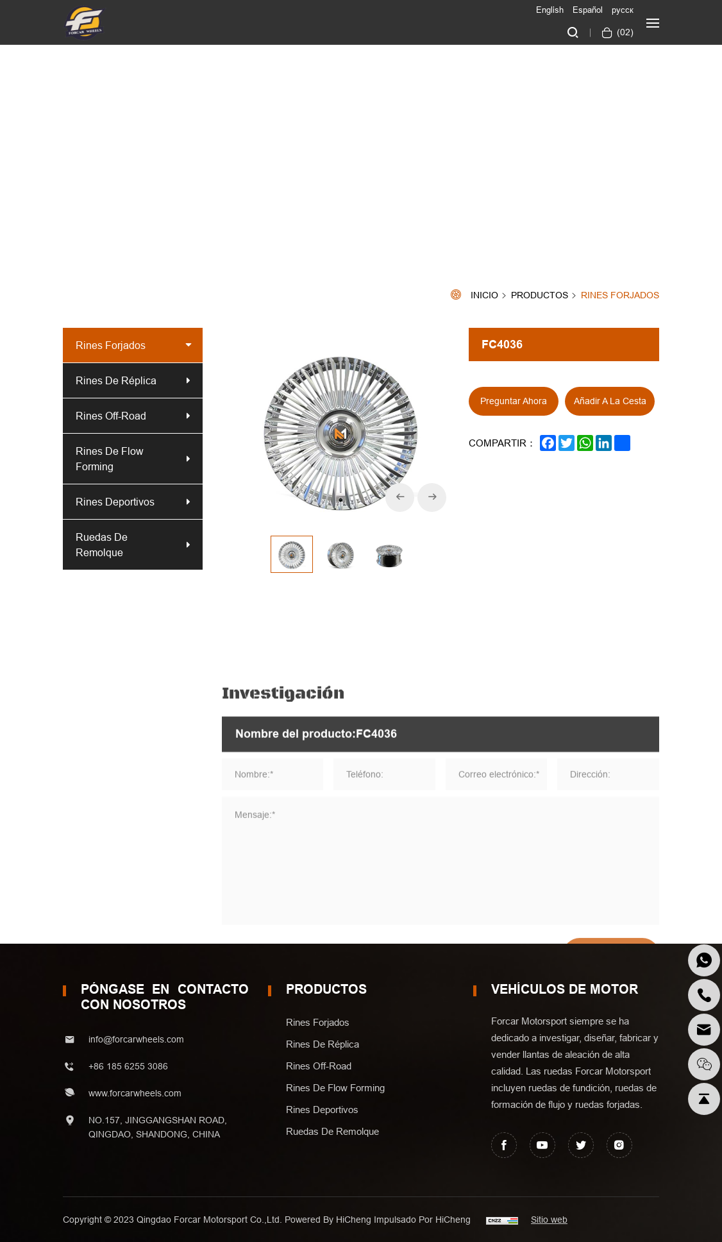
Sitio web (549, 1219)
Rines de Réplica (116, 380)
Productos (539, 296)
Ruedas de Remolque (102, 544)
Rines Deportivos (115, 502)
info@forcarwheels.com (136, 1039)
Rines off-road (111, 416)
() (624, 32)
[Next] (431, 497)
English (550, 9)
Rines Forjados (620, 295)
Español (588, 9)
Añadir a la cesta (610, 401)
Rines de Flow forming (110, 458)
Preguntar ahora (513, 401)
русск (623, 9)
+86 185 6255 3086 (128, 1066)
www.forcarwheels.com (134, 1093)
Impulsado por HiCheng (422, 1219)
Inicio (484, 295)
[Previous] (399, 497)
